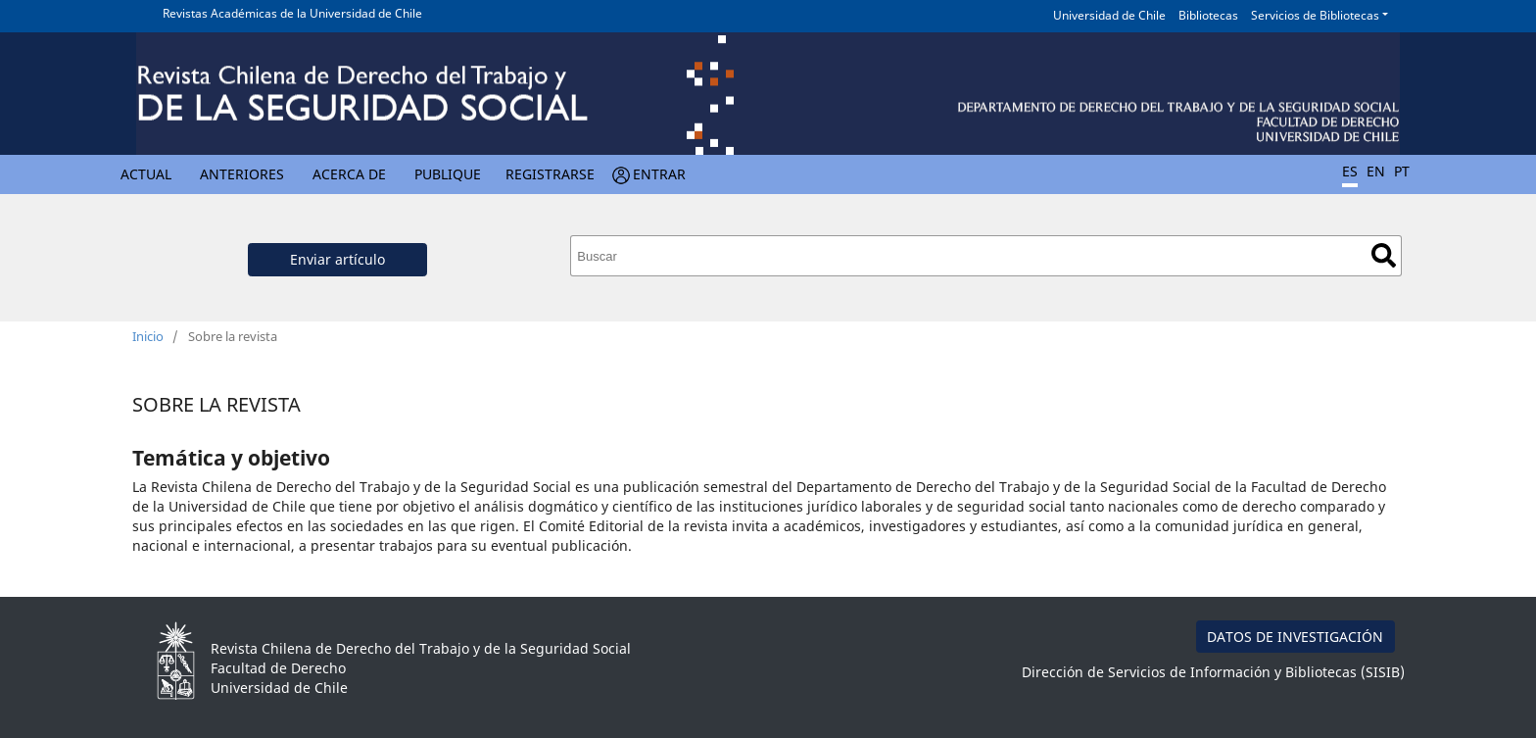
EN (1376, 171)
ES (1350, 171)
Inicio (148, 336)
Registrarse (550, 174)
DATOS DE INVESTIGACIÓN (1295, 636)
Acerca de (349, 174)
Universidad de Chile (1109, 15)
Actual (145, 174)
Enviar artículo (337, 259)
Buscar (1383, 255)
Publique (447, 174)
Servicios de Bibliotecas (1315, 15)
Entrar (659, 174)
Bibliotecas (1208, 15)
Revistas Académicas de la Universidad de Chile (292, 13)
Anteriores (242, 174)
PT (1402, 171)
